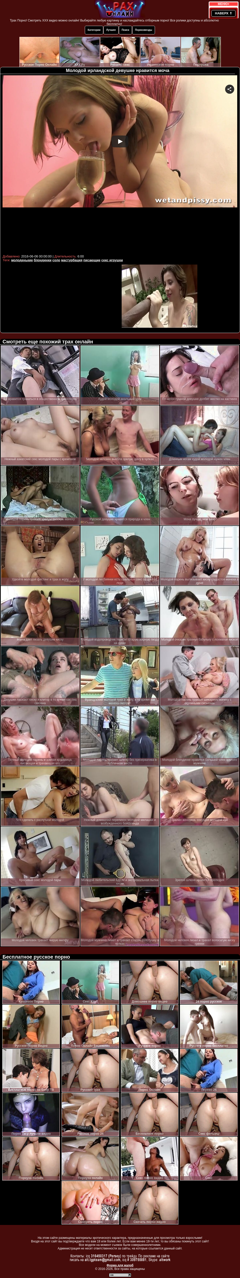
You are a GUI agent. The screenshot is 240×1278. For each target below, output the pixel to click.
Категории (94, 30)
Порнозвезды (143, 30)
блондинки (42, 260)
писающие (91, 260)
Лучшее (111, 30)
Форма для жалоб (120, 1265)
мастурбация (71, 260)
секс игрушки (112, 260)
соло (56, 260)
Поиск (125, 30)
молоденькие (22, 260)
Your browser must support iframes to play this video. (120, 164)
